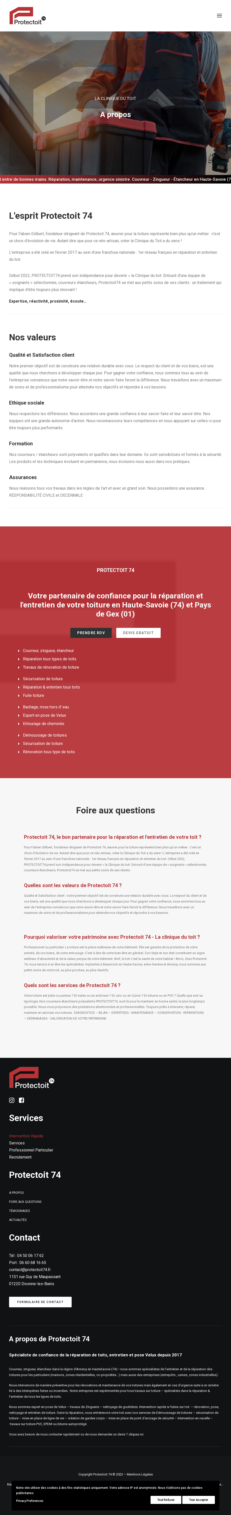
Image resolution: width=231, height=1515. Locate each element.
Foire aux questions (25, 1202)
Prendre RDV (91, 633)
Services (17, 1143)
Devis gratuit (138, 633)
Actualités (17, 1220)
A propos (16, 1193)
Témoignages (19, 1211)
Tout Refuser (166, 1500)
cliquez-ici (136, 1434)
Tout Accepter (198, 1500)
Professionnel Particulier (31, 1150)
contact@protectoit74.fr (30, 1269)
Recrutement (20, 1157)
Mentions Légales (140, 1474)
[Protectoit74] (27, 15)
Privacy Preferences (29, 1501)
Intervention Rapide (26, 1136)
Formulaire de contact (40, 1302)
